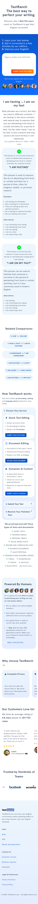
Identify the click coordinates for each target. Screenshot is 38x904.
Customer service (9, 857)
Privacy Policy (7, 885)
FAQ (3, 839)
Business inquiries (9, 862)
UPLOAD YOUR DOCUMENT (16, 461)
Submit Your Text (14, 504)
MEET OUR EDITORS (13, 642)
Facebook (6, 867)
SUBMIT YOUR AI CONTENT (16, 493)
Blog (4, 834)
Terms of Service (8, 880)
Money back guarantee (11, 844)
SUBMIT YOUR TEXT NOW (22, 71)
